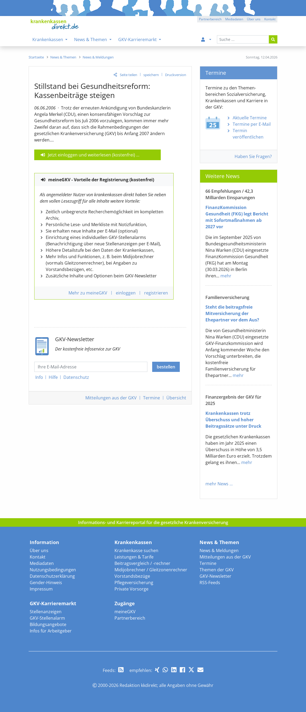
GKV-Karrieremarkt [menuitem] (138, 39)
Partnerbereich (129, 618)
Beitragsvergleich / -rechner (142, 563)
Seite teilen (128, 74)
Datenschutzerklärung (52, 576)
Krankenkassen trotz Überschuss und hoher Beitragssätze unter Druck (233, 419)
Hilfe (53, 377)
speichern (151, 74)
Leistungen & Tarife (134, 557)
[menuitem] (205, 39)
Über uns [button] (254, 19)
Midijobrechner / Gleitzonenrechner (150, 570)
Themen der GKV (217, 570)
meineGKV (125, 612)
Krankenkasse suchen (136, 550)
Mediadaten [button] (234, 19)
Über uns (39, 550)
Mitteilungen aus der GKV (225, 557)
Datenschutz (76, 377)
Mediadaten (42, 563)
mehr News (216, 484)
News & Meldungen (219, 550)
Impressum (41, 589)
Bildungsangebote (48, 624)
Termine (151, 398)
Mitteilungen (111, 398)
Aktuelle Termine (250, 118)
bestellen (166, 367)
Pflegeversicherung (133, 582)
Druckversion (175, 74)
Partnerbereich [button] (210, 19)
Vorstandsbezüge (132, 576)
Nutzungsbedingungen (53, 570)
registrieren (156, 293)
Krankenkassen (133, 542)
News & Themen (219, 542)
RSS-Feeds (210, 582)
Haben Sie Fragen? (253, 156)
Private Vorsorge (131, 589)
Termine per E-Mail (252, 124)
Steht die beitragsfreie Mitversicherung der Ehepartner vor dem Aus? (232, 313)
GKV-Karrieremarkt (53, 603)
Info (39, 377)
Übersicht (176, 398)
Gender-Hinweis (46, 582)
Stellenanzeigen (46, 612)
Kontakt (37, 557)
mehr (225, 276)
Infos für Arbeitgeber (51, 631)
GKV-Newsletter (215, 576)
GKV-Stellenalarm (47, 618)
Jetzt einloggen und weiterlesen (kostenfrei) (91, 155)
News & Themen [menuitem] (91, 39)
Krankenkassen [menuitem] (48, 39)
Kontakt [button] (270, 19)
